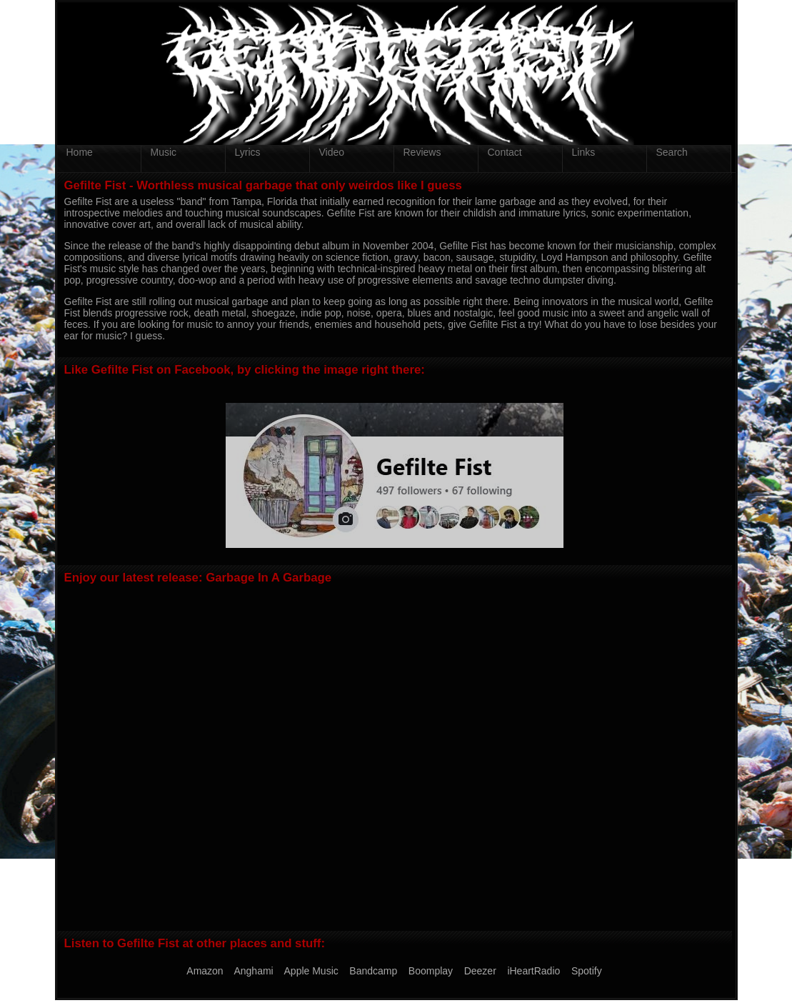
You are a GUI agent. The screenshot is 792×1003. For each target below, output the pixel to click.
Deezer (480, 971)
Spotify (586, 971)
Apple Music (311, 971)
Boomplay (430, 971)
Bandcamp (373, 971)
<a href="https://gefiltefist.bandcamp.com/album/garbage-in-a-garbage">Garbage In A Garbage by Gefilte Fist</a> (394, 756)
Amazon (204, 971)
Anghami (253, 971)
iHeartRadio (533, 971)
